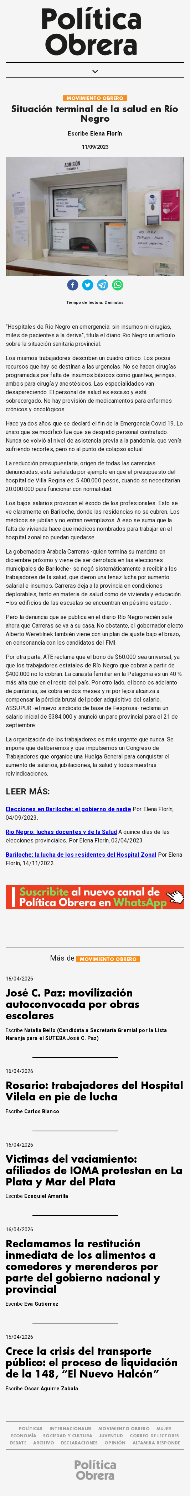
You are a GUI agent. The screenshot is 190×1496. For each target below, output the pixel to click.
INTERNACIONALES (71, 1429)
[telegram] (102, 285)
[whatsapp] (117, 285)
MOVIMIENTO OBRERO (95, 98)
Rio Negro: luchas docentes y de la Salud (61, 832)
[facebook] (72, 285)
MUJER (163, 1429)
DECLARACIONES (79, 1443)
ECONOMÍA (23, 1436)
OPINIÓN (114, 1443)
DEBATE (18, 1443)
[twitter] (87, 285)
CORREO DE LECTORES (154, 1436)
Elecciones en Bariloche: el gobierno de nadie (68, 809)
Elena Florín (106, 133)
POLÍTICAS (30, 1429)
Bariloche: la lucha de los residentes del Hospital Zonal (81, 854)
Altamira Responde (156, 1443)
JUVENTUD (111, 1436)
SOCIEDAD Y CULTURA (67, 1436)
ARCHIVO (43, 1443)
